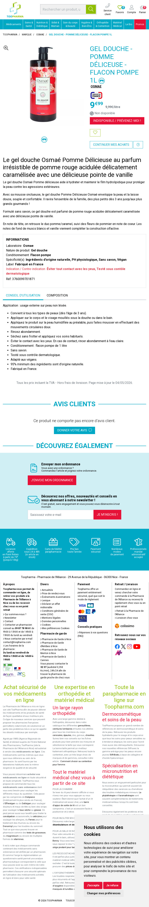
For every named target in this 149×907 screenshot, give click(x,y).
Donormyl (8, 826)
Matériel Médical (117, 24)
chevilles (89, 735)
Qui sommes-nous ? (14, 614)
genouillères (84, 725)
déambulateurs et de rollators (68, 825)
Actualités (46, 590)
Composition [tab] (57, 295)
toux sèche (25, 810)
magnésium (12, 836)
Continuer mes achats (111, 144)
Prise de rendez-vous (52, 593)
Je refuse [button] (112, 885)
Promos (140, 24)
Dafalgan (26, 803)
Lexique (45, 600)
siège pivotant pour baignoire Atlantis (71, 847)
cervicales (57, 735)
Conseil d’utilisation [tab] (23, 295)
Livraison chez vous (126, 618)
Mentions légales (50, 618)
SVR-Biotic (114, 755)
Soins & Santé (29, 24)
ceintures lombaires (62, 729)
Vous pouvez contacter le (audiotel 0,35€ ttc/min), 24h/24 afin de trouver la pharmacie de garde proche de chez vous (55, 670)
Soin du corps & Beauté (70, 24)
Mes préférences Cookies (54, 628)
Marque (27, 34)
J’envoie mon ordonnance (52, 480)
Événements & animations (55, 597)
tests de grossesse (36, 832)
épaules (67, 735)
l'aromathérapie (126, 795)
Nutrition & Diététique (42, 24)
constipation (9, 816)
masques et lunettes (63, 889)
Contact (8, 621)
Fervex (32, 819)
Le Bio (129, 24)
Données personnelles (53, 621)
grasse (37, 810)
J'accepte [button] (93, 885)
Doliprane (30, 797)
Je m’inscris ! (107, 514)
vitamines (18, 839)
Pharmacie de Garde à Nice (55, 639)
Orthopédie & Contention (102, 24)
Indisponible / (117, 121)
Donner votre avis (74, 430)
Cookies (45, 624)
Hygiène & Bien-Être (86, 24)
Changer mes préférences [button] (103, 893)
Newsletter (9, 618)
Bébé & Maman (55, 24)
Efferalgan (10, 803)
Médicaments (13, 24)
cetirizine (37, 816)
